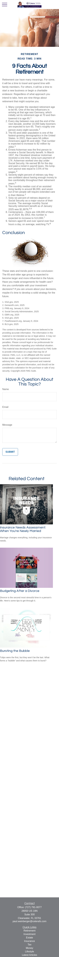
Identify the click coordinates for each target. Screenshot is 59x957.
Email (5, 407)
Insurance (29, 941)
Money (29, 948)
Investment (29, 934)
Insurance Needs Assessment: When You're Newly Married (23, 529)
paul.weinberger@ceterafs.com (29, 921)
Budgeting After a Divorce (19, 591)
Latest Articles (29, 955)
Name (5, 389)
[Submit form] (10, 452)
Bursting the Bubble (15, 651)
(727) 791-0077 (33, 907)
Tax (29, 944)
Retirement (29, 930)
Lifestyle (29, 951)
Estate (29, 937)
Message (7, 425)
